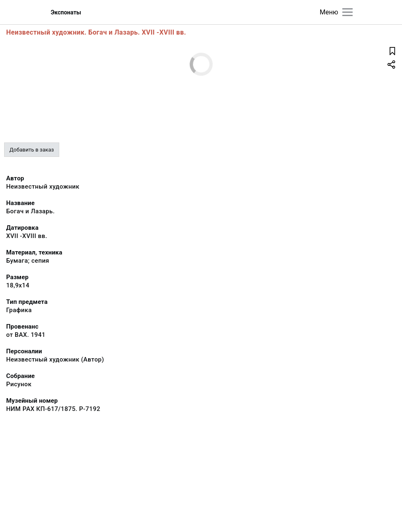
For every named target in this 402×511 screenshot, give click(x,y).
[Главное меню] (347, 12)
